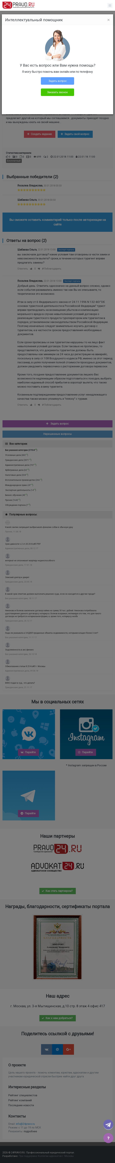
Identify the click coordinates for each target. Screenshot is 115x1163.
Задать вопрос (58, 81)
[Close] (108, 20)
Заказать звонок (57, 92)
